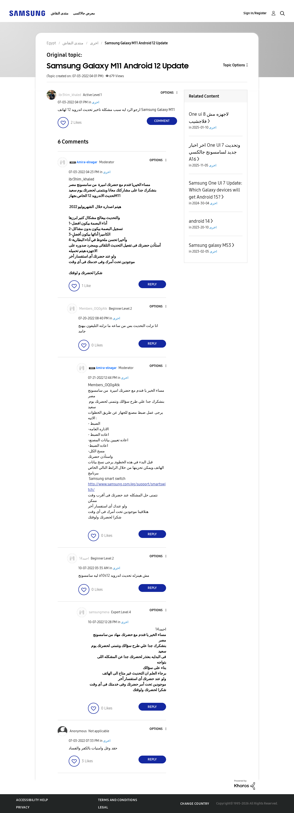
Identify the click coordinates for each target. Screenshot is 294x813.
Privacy (22, 807)
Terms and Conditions (117, 800)
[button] (169, 93)
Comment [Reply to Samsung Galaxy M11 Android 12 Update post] (162, 121)
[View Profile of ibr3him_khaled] (70, 95)
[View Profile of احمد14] (84, 558)
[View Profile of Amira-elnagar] (86, 162)
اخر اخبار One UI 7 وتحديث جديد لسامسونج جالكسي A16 (214, 152)
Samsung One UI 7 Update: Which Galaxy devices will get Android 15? (215, 190)
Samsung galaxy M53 (210, 245)
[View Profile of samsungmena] (99, 612)
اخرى (95, 102)
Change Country (194, 804)
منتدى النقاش (59, 13)
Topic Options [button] (234, 65)
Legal (103, 807)
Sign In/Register (255, 13)
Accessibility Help (32, 800)
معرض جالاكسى (84, 13)
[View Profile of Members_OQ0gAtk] (93, 309)
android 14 (199, 221)
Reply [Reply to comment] (152, 284)
